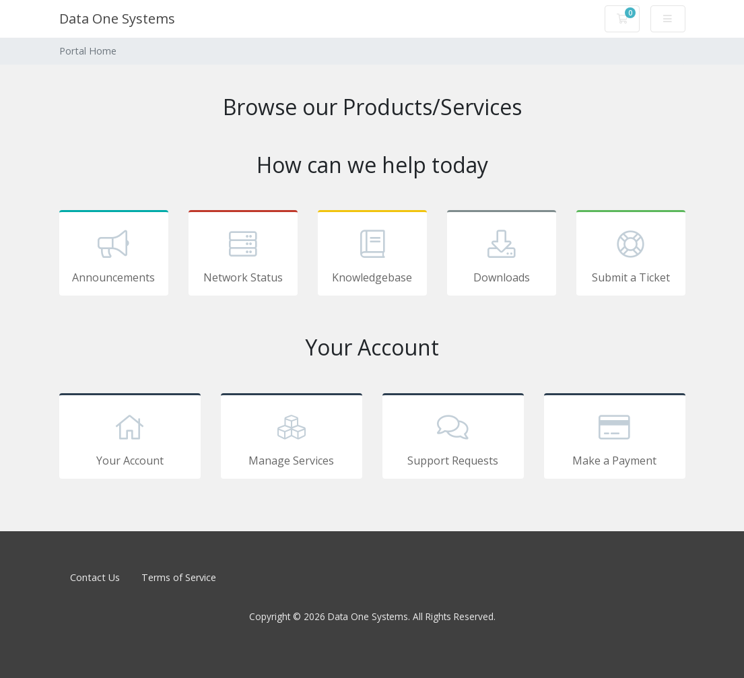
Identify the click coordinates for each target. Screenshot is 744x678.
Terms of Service (178, 577)
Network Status (243, 255)
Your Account (130, 438)
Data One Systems (117, 18)
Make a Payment (614, 438)
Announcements (113, 255)
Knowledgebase (372, 255)
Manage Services (291, 438)
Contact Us (95, 577)
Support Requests (453, 438)
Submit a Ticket (630, 255)
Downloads (501, 255)
